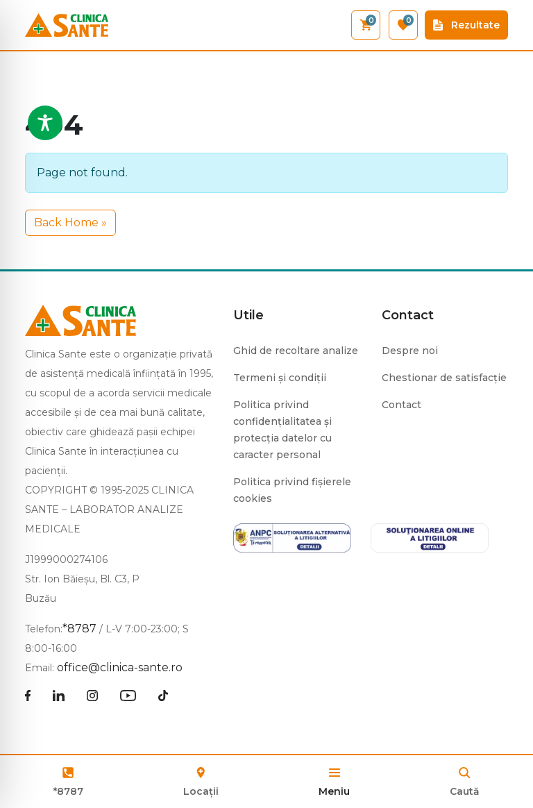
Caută (465, 791)
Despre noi (410, 350)
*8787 (68, 791)
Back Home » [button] (70, 222)
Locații (201, 781)
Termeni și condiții (279, 377)
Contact (408, 315)
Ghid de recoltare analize (295, 350)
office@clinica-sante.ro (120, 667)
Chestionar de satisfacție (444, 377)
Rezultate (466, 25)
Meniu (334, 791)
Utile (248, 315)
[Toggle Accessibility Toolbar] (45, 123)
